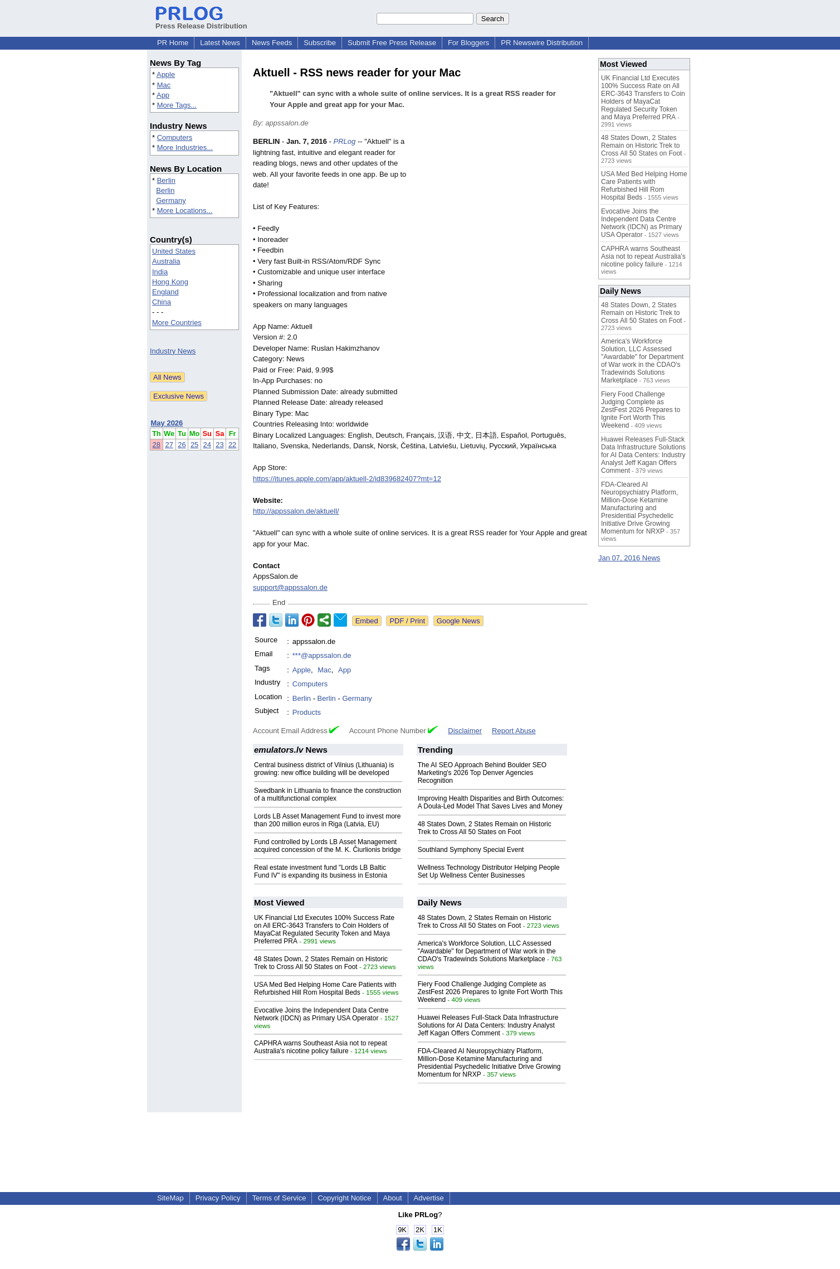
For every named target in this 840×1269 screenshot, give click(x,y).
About (392, 1198)
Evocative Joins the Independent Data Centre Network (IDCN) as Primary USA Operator (321, 1014)
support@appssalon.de (290, 587)
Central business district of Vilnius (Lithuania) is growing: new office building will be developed (324, 769)
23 (219, 444)
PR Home (172, 42)
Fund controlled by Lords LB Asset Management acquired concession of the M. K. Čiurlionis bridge (327, 846)
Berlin (166, 180)
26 (181, 444)
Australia (166, 261)
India (160, 272)
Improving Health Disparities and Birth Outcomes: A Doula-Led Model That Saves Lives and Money (491, 802)
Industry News (173, 351)
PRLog (345, 141)
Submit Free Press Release (392, 42)
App (163, 95)
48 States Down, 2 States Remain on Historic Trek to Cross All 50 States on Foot (484, 828)
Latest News (220, 42)
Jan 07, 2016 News (629, 558)
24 (207, 444)
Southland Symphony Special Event (471, 850)
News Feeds (272, 42)
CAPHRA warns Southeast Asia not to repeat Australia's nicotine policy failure (320, 1047)
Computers (175, 137)
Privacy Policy (218, 1198)
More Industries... (185, 147)
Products (306, 712)
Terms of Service (279, 1198)
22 (232, 444)
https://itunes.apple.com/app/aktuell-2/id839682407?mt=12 (347, 478)
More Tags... (177, 105)
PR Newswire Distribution (542, 42)
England (165, 292)
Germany (170, 200)
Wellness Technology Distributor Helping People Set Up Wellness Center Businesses (489, 871)
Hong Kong (170, 282)
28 (156, 444)
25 (194, 444)
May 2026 (167, 423)
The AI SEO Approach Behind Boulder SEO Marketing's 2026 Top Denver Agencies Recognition (482, 772)
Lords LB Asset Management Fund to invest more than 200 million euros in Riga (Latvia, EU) (327, 820)
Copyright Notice (344, 1198)
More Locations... (185, 210)
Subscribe (320, 42)
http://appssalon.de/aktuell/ (296, 511)
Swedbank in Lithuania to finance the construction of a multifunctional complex (327, 794)
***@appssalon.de (321, 655)
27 (169, 444)
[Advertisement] (503, 218)
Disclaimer (465, 730)
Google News (458, 621)
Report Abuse (514, 730)
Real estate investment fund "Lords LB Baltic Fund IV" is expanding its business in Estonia (320, 871)
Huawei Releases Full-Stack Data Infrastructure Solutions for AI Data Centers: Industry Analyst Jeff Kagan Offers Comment (488, 1025)
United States (174, 251)
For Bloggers (468, 42)
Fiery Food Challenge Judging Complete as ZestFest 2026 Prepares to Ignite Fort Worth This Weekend (490, 992)
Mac (164, 85)
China (161, 302)
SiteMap (170, 1198)
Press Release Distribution (201, 21)
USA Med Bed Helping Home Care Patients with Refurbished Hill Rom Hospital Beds (325, 988)
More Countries (177, 322)
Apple (166, 74)
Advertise (429, 1198)
